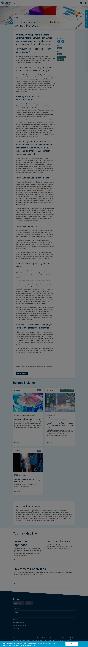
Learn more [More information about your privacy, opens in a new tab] (31, 645)
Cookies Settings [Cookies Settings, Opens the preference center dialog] (58, 643)
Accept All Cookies (71, 643)
